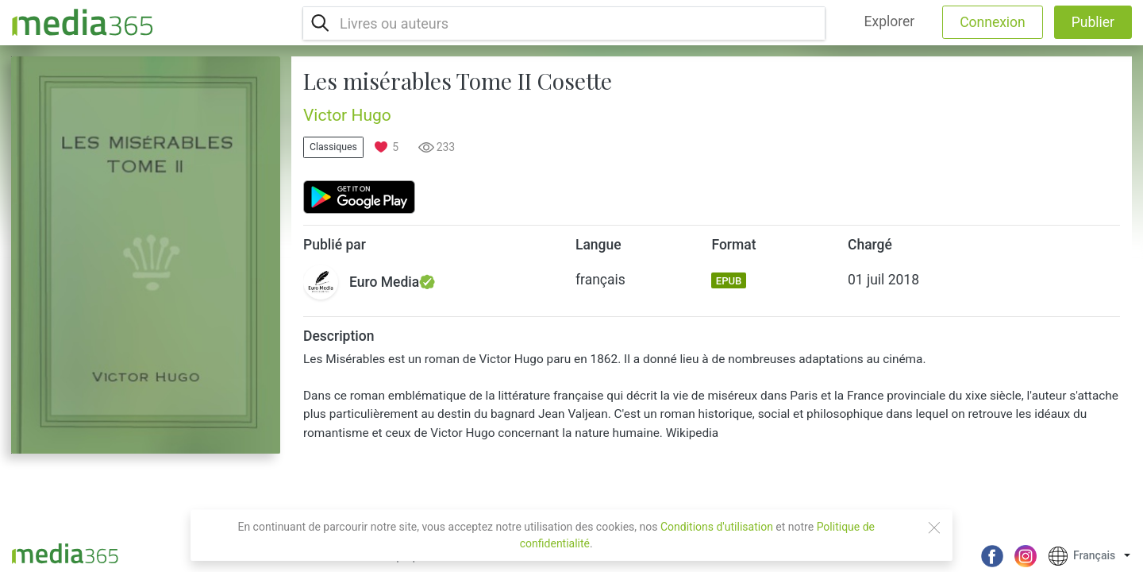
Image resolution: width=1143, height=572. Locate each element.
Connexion (993, 22)
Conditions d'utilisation (716, 526)
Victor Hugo (347, 115)
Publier (1093, 22)
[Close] (934, 527)
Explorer (889, 21)
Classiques (333, 147)
